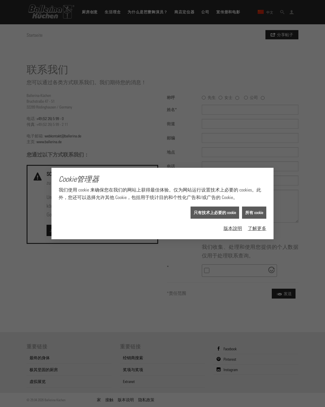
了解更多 (257, 224)
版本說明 (233, 224)
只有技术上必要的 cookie (215, 208)
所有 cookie (254, 208)
